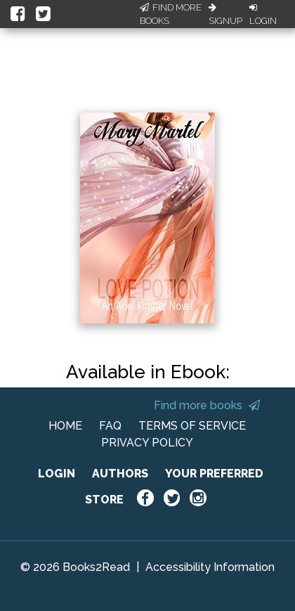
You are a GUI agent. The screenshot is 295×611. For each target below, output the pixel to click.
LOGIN (56, 473)
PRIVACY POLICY (147, 442)
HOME (65, 425)
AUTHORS (120, 473)
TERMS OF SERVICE (192, 425)
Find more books (207, 405)
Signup (225, 15)
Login (263, 15)
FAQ (110, 425)
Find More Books (171, 14)
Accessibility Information (210, 567)
